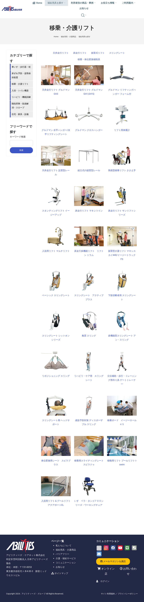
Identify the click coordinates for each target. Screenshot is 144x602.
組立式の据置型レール (89, 170)
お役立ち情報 (108, 3)
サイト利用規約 (108, 594)
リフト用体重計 (122, 130)
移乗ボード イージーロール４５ (122, 422)
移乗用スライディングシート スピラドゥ (89, 462)
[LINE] (127, 547)
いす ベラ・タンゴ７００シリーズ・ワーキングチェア (89, 503)
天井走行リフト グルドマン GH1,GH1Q (89, 91)
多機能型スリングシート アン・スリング (122, 337)
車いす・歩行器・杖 (21, 67)
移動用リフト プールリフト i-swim (122, 462)
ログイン (104, 581)
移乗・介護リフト (20, 84)
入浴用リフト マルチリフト (56, 251)
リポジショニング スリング (56, 376)
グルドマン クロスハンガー (89, 130)
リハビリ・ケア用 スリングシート (89, 378)
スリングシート (117, 53)
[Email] (99, 553)
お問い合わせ (129, 571)
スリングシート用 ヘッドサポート (56, 422)
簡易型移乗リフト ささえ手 (122, 170)
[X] (99, 548)
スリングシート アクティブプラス (89, 297)
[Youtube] (120, 547)
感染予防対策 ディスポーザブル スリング (89, 422)
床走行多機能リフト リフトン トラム (89, 253)
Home (37, 3)
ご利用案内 (128, 3)
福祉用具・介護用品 (68, 37)
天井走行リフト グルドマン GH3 (56, 91)
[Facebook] (113, 547)
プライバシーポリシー (128, 594)
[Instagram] (106, 547)
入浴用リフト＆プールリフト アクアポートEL (56, 503)
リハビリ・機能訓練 (21, 97)
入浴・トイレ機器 (20, 90)
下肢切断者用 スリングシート (122, 297)
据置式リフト (98, 53)
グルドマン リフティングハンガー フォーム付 (122, 91)
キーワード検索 (18, 136)
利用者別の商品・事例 (83, 3)
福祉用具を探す (56, 3)
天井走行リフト (61, 53)
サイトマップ (61, 573)
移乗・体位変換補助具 (89, 59)
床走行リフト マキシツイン (89, 210)
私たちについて (63, 545)
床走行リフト (80, 53)
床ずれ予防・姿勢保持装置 (21, 75)
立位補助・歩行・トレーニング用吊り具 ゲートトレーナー (122, 380)
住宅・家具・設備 (20, 114)
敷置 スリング (89, 335)
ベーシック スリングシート (56, 295)
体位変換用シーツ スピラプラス (55, 462)
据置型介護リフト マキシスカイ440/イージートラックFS (122, 255)
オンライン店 (108, 571)
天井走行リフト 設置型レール (56, 172)
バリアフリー (62, 554)
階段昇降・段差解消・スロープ (20, 105)
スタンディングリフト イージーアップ (56, 212)
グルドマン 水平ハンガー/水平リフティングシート (56, 132)
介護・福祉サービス (66, 558)
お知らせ (83, 8)
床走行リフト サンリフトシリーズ (122, 212)
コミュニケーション (66, 562)
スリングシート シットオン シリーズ (56, 337)
